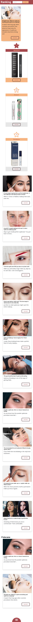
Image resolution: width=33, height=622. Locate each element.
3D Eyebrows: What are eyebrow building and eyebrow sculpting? (11, 21)
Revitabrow (16, 139)
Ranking (6, 2)
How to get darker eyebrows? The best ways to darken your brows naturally (16, 302)
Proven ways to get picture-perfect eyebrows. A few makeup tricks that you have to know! (17, 194)
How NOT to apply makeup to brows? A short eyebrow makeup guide (15, 229)
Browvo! (16, 95)
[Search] (17, 2)
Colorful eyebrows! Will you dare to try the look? (16, 266)
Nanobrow (17, 50)
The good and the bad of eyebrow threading (15, 376)
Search (25, 2)
